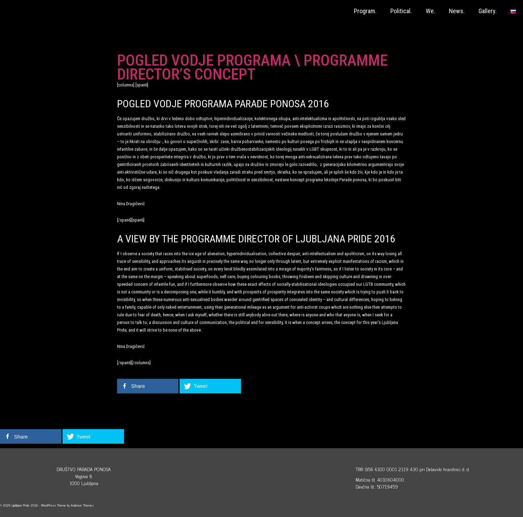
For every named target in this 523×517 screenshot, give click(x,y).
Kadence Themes (82, 505)
